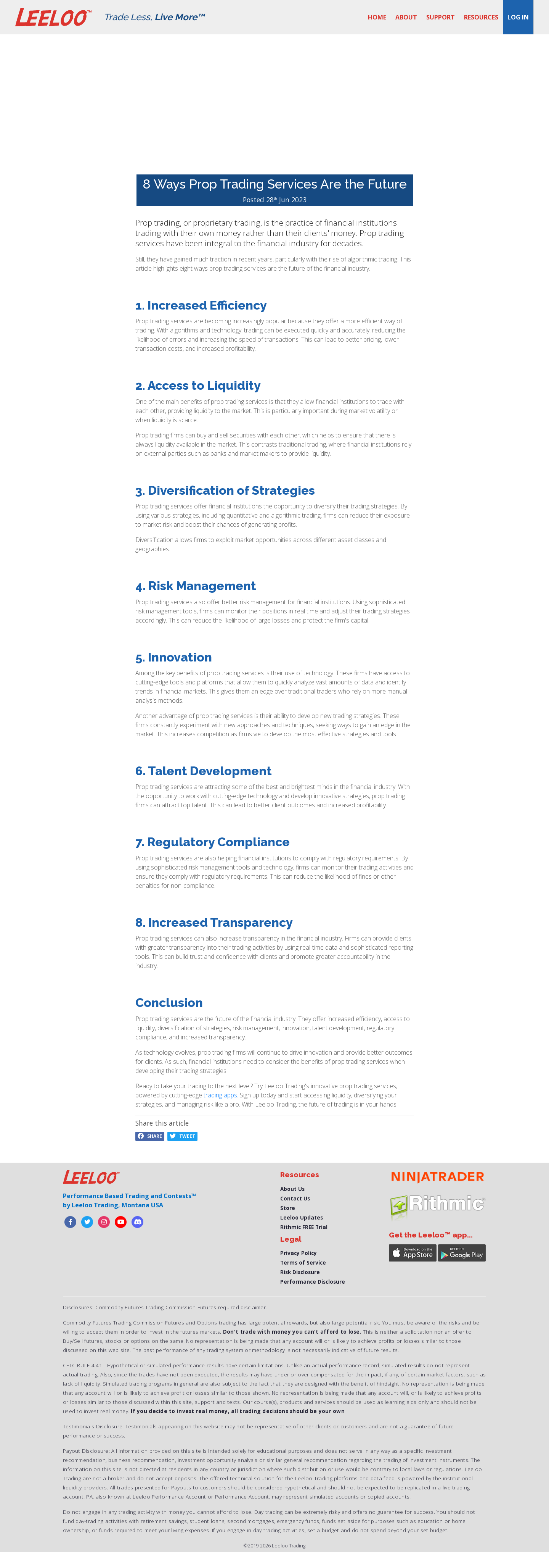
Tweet (182, 1136)
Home (377, 17)
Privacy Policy (298, 1253)
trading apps (220, 1095)
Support (440, 17)
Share (150, 1136)
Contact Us (295, 1198)
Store (287, 1208)
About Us (292, 1188)
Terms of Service (303, 1262)
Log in (518, 17)
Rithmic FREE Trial (303, 1227)
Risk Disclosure (300, 1272)
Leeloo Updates (301, 1217)
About (406, 17)
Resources (481, 17)
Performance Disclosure (312, 1281)
